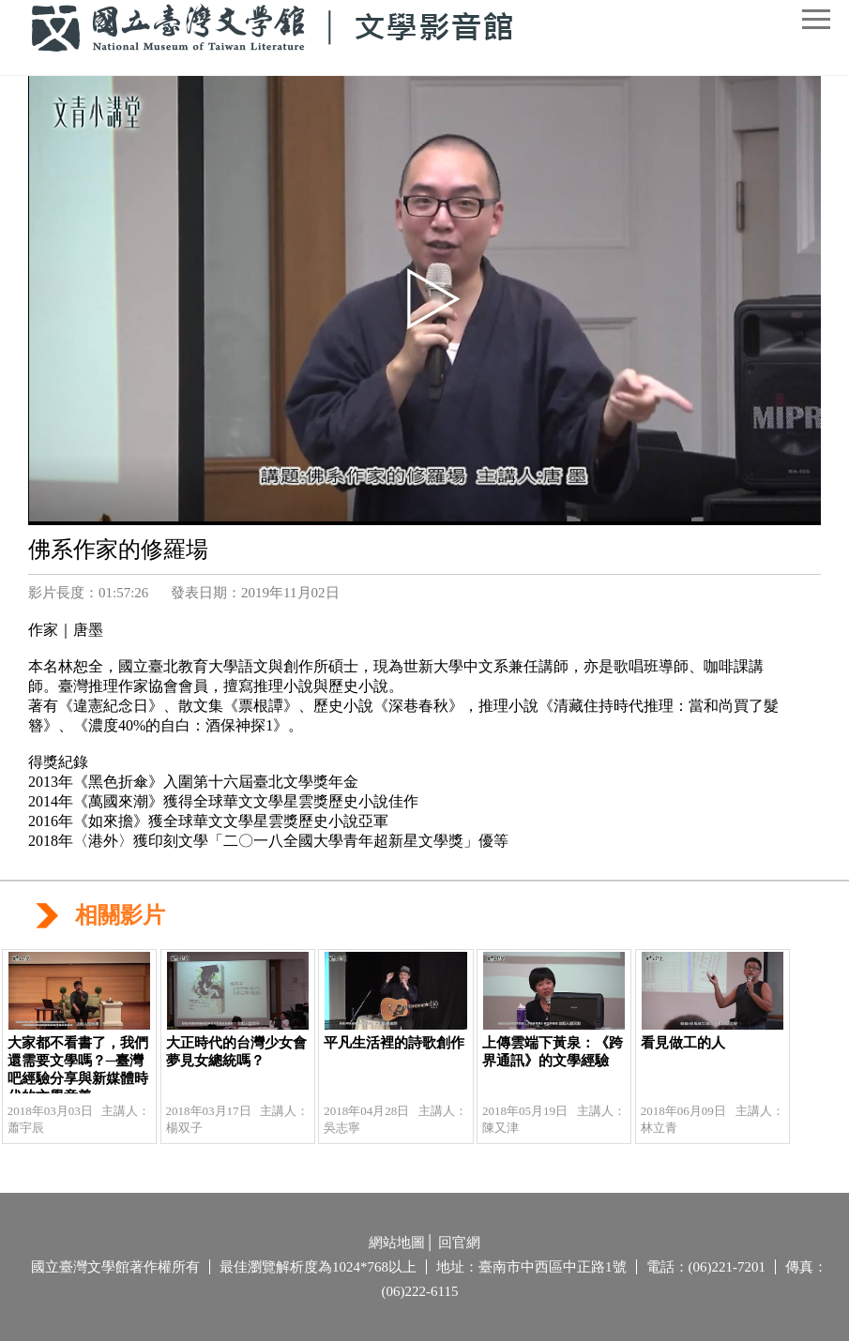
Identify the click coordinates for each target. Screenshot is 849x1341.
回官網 (459, 1242)
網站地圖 (397, 1242)
